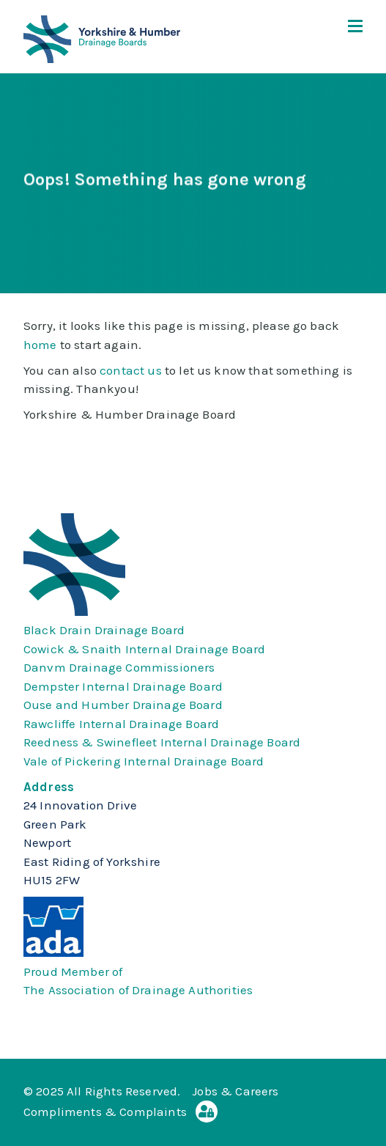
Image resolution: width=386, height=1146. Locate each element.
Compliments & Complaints (105, 1111)
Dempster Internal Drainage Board (123, 686)
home (40, 344)
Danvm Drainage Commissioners (119, 667)
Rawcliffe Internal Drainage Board (121, 723)
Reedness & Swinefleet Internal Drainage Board (161, 742)
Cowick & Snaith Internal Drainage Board (144, 649)
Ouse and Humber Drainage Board (123, 704)
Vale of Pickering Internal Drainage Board (143, 761)
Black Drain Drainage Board (104, 629)
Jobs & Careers (235, 1091)
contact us (131, 370)
